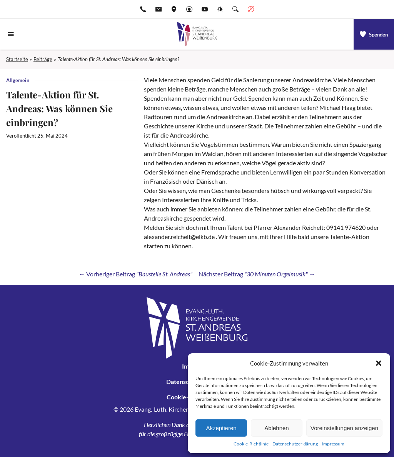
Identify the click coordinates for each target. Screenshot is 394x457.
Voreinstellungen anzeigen (344, 428)
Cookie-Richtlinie (251, 444)
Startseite (17, 59)
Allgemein (17, 80)
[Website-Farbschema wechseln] (220, 9)
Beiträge (42, 59)
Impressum (333, 444)
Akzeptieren (221, 428)
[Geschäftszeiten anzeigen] (251, 9)
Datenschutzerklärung (295, 444)
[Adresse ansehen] (174, 9)
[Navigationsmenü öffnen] (11, 34)
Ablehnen (276, 428)
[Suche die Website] (235, 9)
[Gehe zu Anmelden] (189, 9)
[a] (374, 34)
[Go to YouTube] (204, 9)
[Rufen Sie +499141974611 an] (143, 9)
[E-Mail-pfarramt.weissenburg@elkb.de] (158, 9)
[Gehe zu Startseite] (197, 34)
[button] (378, 363)
